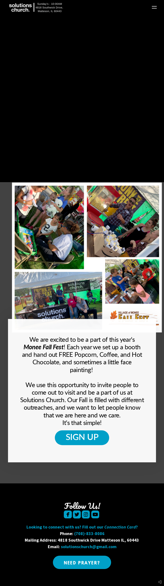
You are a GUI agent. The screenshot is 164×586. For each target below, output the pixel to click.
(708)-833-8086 (89, 533)
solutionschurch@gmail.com (88, 546)
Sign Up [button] (82, 437)
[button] (82, 562)
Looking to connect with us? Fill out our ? (82, 527)
